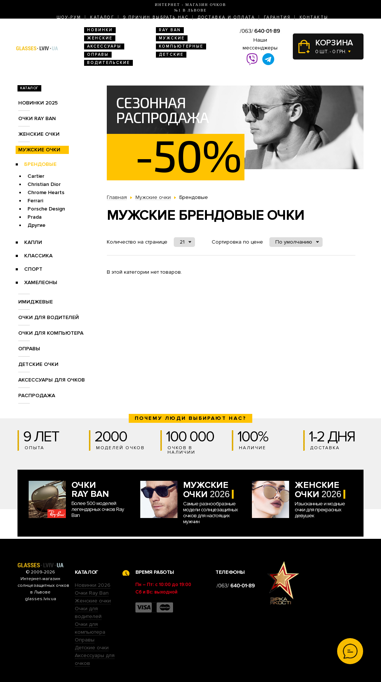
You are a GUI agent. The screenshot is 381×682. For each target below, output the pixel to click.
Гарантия (277, 17)
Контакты (314, 17)
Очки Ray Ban (92, 593)
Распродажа (36, 395)
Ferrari (35, 200)
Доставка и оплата (226, 17)
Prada (35, 217)
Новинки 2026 (93, 585)
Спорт (33, 269)
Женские (99, 38)
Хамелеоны (40, 282)
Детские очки (38, 364)
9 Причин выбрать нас (156, 17)
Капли (33, 242)
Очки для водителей (48, 317)
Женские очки (39, 134)
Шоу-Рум (69, 17)
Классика (38, 255)
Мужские (172, 38)
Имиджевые (35, 302)
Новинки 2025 (38, 103)
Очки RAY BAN (37, 118)
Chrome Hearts (46, 192)
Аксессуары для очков (51, 380)
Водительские (108, 62)
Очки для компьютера (50, 333)
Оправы (98, 54)
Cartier (36, 176)
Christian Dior (44, 184)
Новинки (100, 30)
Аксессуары (104, 46)
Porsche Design (46, 209)
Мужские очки (39, 150)
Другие (36, 225)
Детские (171, 54)
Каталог (102, 17)
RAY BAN (170, 30)
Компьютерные (181, 46)
